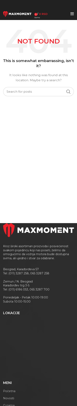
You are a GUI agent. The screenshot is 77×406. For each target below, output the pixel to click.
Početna (9, 391)
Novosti (8, 398)
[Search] (38, 91)
